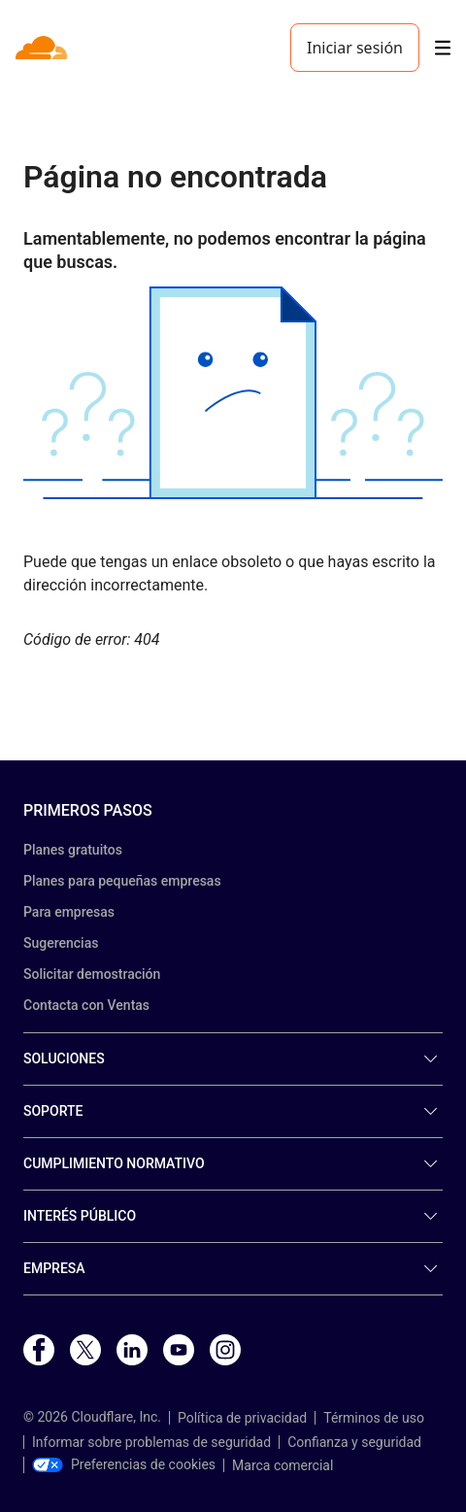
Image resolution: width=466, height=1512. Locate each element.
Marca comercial (282, 1465)
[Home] (43, 47)
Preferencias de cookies (124, 1464)
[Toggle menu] (442, 48)
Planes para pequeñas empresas (122, 881)
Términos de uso (373, 1418)
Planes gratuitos (72, 849)
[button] (233, 393)
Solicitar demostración (91, 974)
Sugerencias (60, 943)
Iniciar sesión (355, 47)
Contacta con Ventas (86, 1005)
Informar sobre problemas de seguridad (151, 1442)
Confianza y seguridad (354, 1442)
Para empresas (69, 912)
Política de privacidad (242, 1418)
